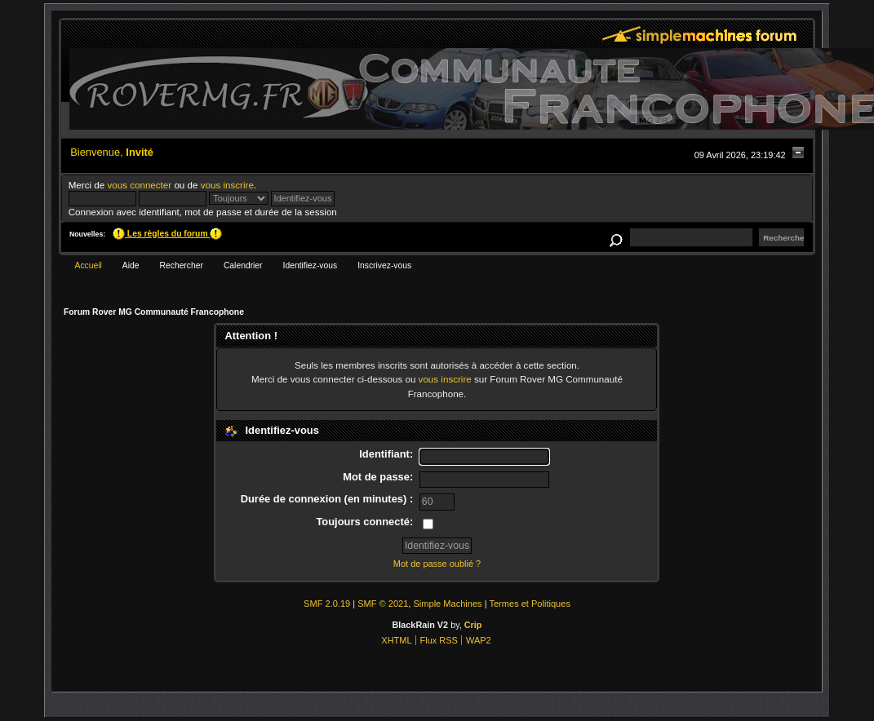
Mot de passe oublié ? (437, 563)
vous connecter (139, 184)
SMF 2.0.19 (327, 603)
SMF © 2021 (382, 603)
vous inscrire (227, 184)
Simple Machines (448, 603)
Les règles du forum (167, 233)
